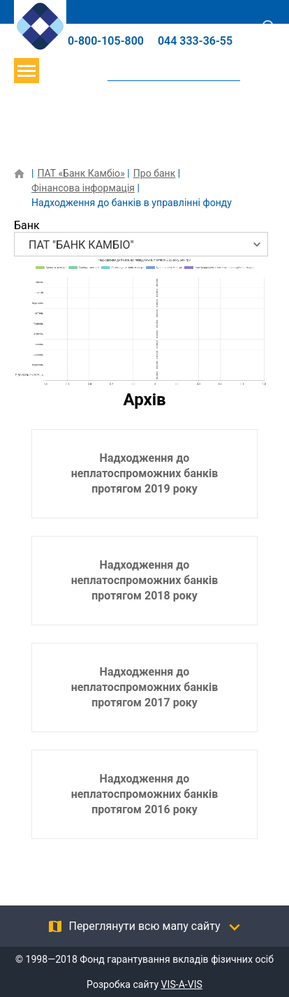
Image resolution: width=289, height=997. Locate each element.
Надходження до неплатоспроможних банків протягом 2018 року (144, 580)
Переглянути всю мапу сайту (144, 926)
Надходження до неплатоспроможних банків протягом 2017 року (144, 687)
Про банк (154, 173)
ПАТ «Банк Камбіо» (80, 173)
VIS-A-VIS (181, 984)
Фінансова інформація (83, 188)
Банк (27, 225)
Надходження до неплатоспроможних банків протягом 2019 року (144, 473)
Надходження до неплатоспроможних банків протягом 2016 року (144, 794)
